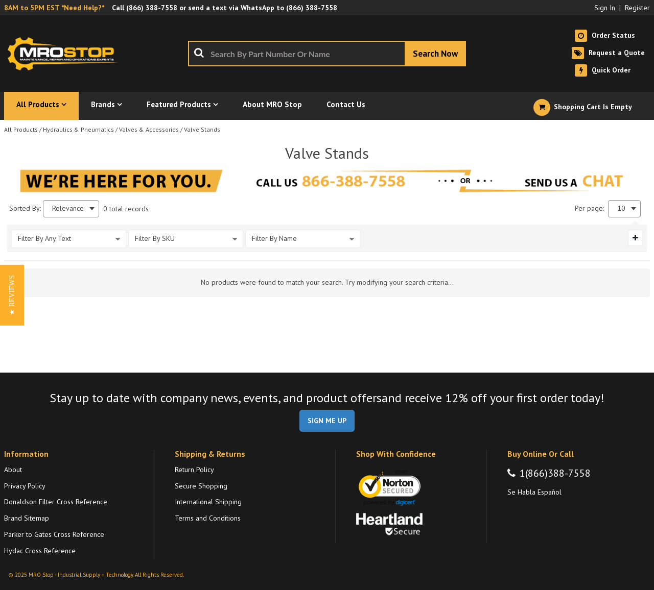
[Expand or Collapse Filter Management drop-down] (635, 238)
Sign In (604, 8)
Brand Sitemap (26, 518)
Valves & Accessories (149, 129)
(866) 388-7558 (151, 8)
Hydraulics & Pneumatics (78, 129)
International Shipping (208, 501)
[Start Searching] (435, 53)
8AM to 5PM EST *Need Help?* (54, 8)
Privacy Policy (24, 485)
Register (637, 8)
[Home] (65, 54)
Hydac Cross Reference (40, 550)
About (13, 469)
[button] (12, 295)
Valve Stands (202, 129)
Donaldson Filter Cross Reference (55, 501)
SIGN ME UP (327, 420)
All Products (21, 129)
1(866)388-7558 (555, 473)
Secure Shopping (201, 485)
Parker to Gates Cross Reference (54, 534)
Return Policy (194, 469)
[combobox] (327, 53)
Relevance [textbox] (68, 208)
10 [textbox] (621, 208)
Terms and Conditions (208, 518)
